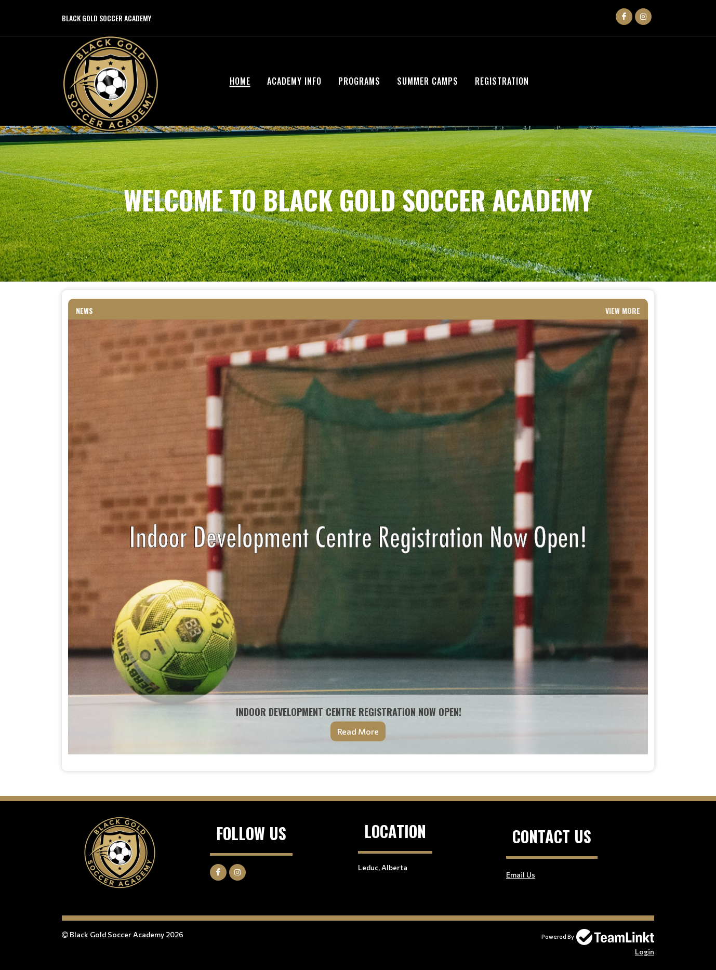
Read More (358, 731)
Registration (502, 81)
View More (622, 310)
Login (644, 951)
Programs (359, 81)
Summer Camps (427, 81)
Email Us (520, 874)
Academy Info (294, 81)
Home (240, 81)
